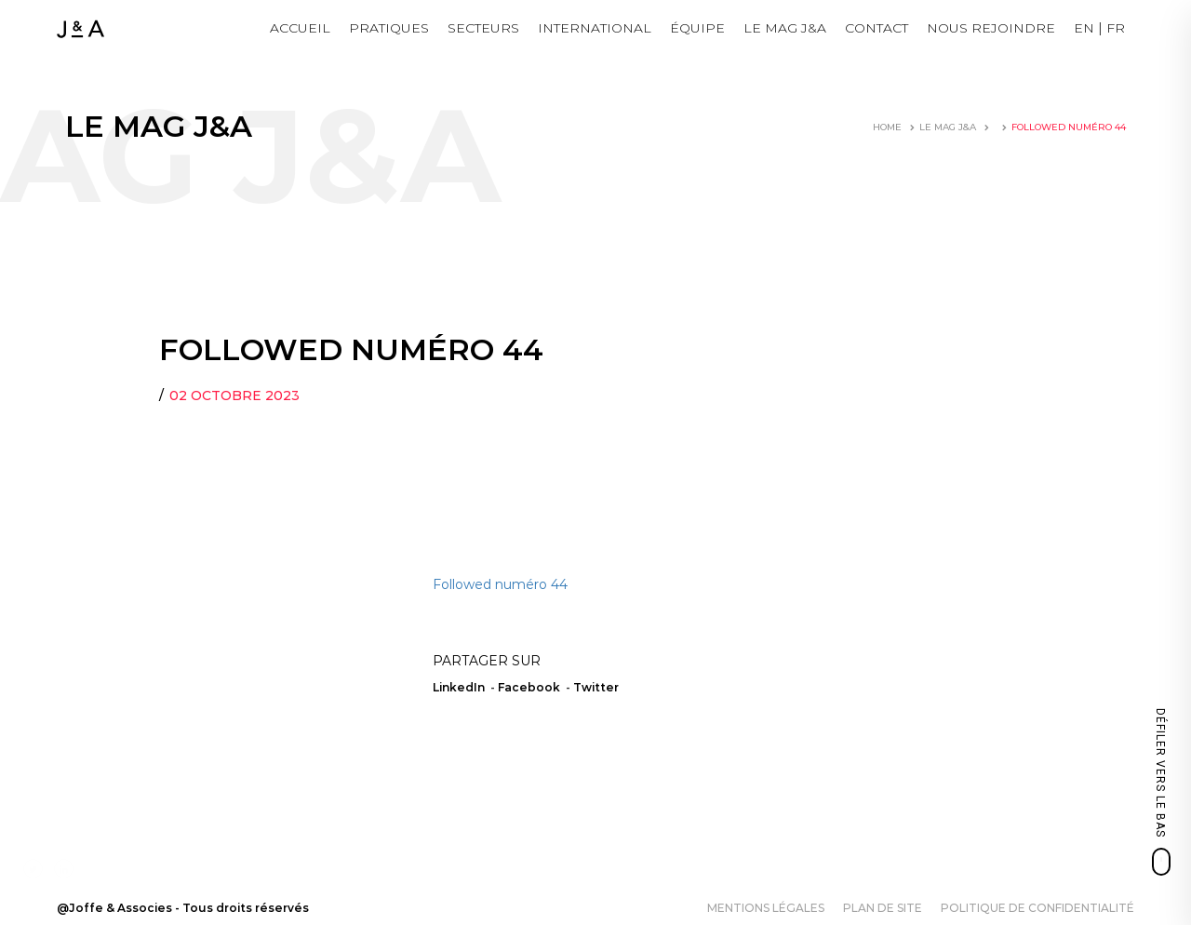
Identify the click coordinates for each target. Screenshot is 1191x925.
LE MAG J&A (784, 28)
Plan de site (882, 908)
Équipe (697, 28)
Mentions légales (765, 908)
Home (887, 127)
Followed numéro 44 (500, 584)
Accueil (300, 28)
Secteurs (483, 28)
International (594, 28)
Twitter (596, 687)
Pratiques (389, 28)
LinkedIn (459, 687)
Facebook (529, 687)
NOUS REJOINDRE (991, 28)
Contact (876, 28)
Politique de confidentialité (1037, 908)
